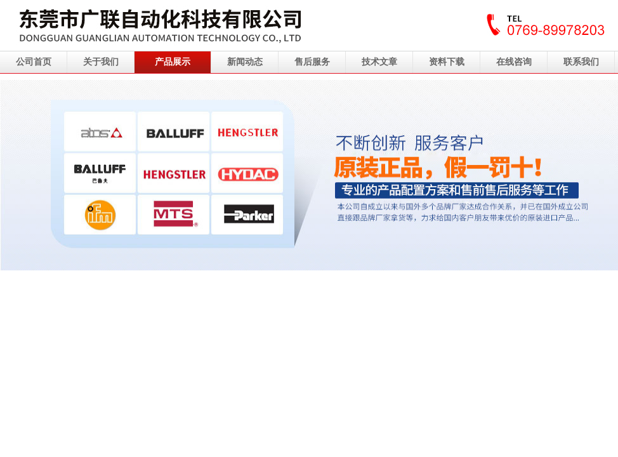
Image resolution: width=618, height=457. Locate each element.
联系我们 (581, 62)
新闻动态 (245, 62)
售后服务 (312, 62)
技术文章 (379, 62)
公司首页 (33, 62)
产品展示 (172, 62)
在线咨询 (514, 62)
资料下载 (446, 62)
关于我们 (101, 62)
